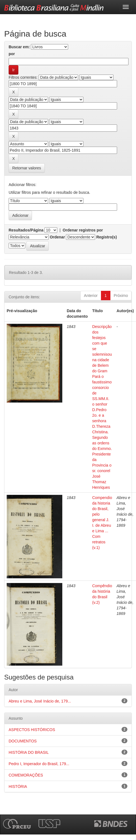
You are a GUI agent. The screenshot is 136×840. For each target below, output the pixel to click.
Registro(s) (106, 237)
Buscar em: (19, 47)
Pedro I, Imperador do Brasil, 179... (39, 764)
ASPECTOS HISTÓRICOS (32, 729)
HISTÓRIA (18, 786)
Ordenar (57, 237)
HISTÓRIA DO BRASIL (29, 752)
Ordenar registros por (83, 230)
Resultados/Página (26, 230)
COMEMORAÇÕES (26, 775)
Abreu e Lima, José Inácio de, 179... (40, 701)
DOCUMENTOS (23, 741)
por (12, 54)
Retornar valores (26, 168)
